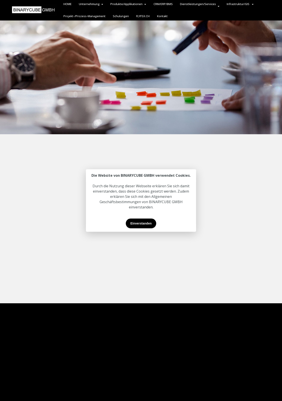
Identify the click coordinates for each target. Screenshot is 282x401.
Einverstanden (141, 223)
